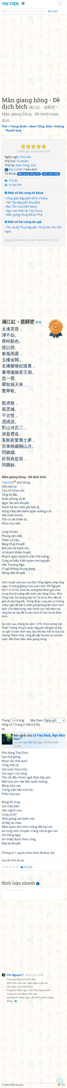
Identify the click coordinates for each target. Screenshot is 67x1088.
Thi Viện (10, 3)
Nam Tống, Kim (26, 165)
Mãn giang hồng (17, 215)
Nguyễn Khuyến (28, 202)
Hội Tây (11, 202)
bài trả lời (13, 169)
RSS (61, 1084)
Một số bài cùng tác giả (23, 222)
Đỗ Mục (30, 206)
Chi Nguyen (14, 975)
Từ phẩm (22, 161)
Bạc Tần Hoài (15, 206)
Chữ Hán (25, 157)
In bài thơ (15, 185)
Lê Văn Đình (42, 735)
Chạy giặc (12, 198)
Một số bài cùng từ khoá (24, 193)
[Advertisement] (33, 54)
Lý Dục (36, 211)
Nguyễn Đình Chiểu (33, 198)
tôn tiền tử (22, 240)
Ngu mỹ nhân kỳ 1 (18, 211)
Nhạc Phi (35, 215)
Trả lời (13, 181)
